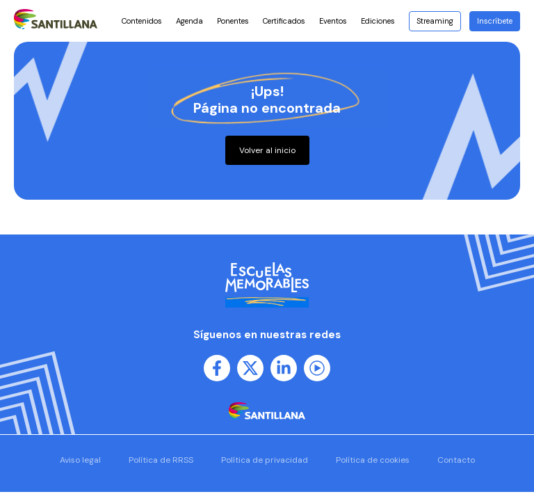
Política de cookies (373, 460)
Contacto (456, 460)
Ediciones (381, 21)
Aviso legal (80, 460)
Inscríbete (494, 21)
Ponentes (233, 21)
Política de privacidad (264, 460)
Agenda (189, 21)
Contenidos (142, 21)
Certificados (284, 21)
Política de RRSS (161, 460)
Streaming (434, 21)
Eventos (333, 21)
